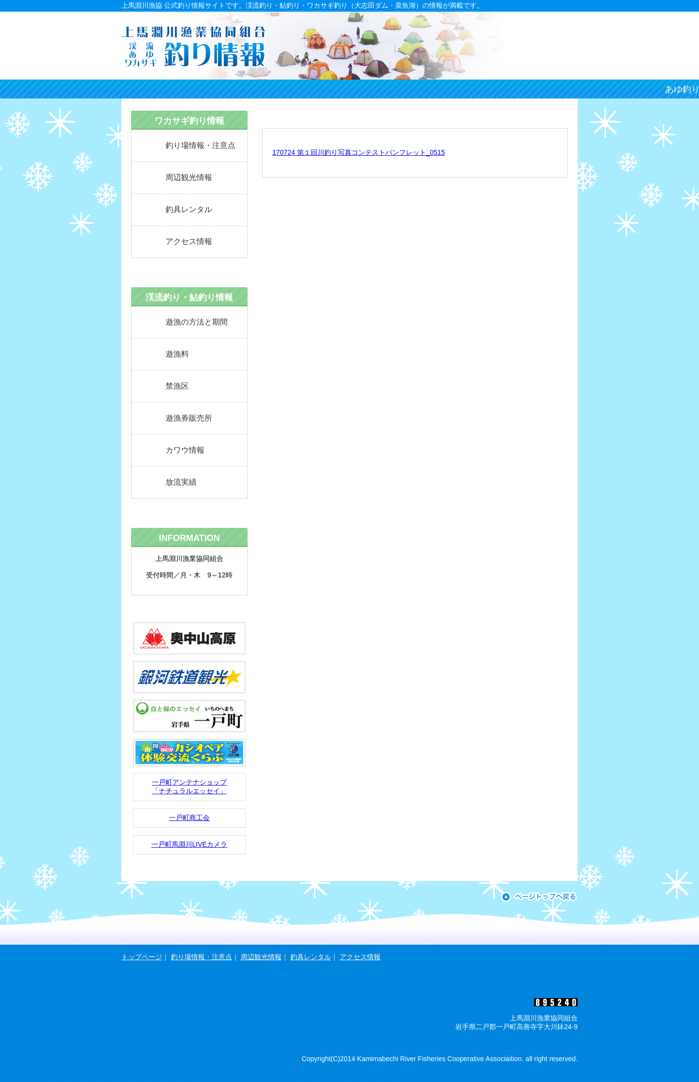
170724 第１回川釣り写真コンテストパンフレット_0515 (358, 152)
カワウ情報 (185, 450)
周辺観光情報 (189, 177)
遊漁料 (177, 354)
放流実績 (181, 482)
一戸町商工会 (189, 817)
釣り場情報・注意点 (200, 145)
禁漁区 (177, 386)
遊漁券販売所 (189, 418)
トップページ (141, 957)
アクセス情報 (189, 241)
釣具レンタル (189, 209)
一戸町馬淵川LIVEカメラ (189, 844)
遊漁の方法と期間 (197, 322)
